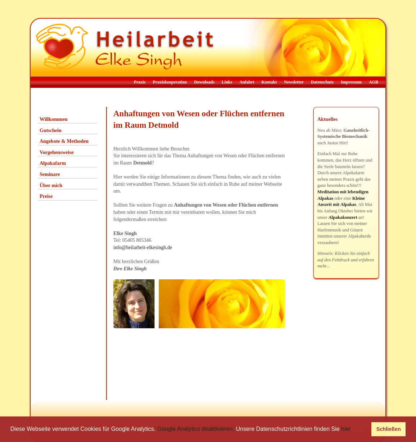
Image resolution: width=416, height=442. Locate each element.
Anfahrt (246, 82)
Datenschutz (322, 82)
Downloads (204, 82)
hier (346, 429)
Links (227, 82)
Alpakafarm (53, 163)
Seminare (50, 174)
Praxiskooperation (170, 82)
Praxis (140, 82)
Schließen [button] (388, 429)
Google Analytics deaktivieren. (195, 429)
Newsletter (294, 82)
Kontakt (269, 82)
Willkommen (54, 119)
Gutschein (51, 130)
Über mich (51, 185)
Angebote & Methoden (64, 141)
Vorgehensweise (56, 152)
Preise (46, 196)
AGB (373, 82)
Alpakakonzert (342, 217)
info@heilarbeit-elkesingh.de (142, 247)
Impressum (351, 82)
